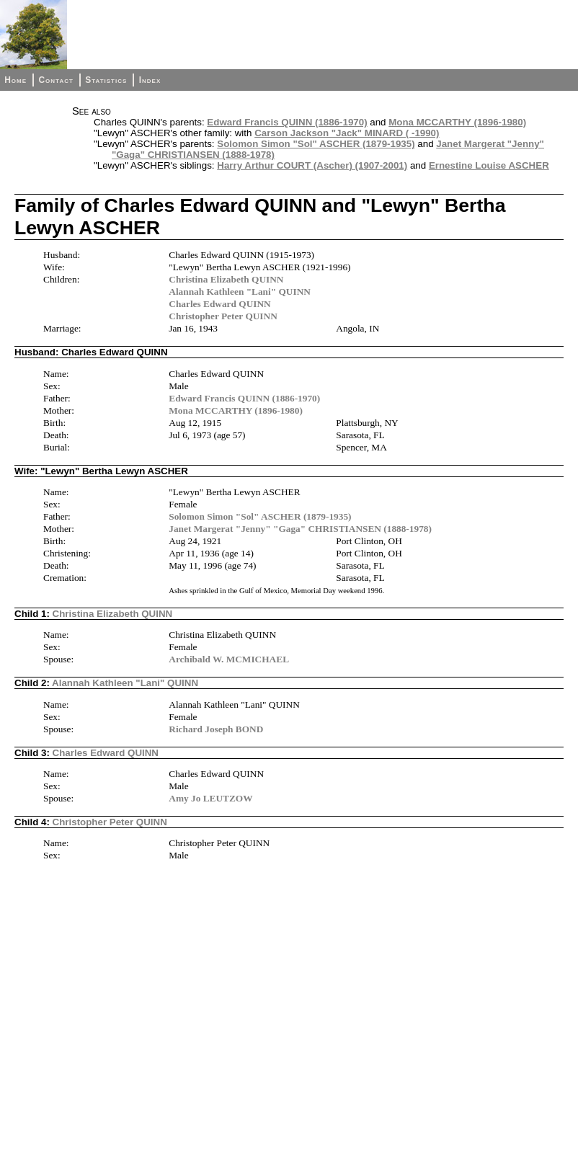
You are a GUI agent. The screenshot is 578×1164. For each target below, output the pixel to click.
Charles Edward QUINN (219, 303)
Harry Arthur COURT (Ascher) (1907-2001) (312, 165)
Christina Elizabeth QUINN (226, 279)
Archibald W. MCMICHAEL (229, 659)
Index (150, 80)
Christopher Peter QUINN (223, 316)
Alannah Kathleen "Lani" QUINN (240, 291)
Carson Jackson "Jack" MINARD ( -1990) (346, 133)
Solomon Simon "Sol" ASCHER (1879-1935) (315, 143)
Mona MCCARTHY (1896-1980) (457, 122)
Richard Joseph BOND (216, 729)
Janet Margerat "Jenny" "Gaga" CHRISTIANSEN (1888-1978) (300, 528)
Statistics (106, 80)
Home (15, 80)
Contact (55, 80)
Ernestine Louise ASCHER (489, 165)
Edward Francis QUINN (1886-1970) (287, 122)
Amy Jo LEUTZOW (210, 798)
